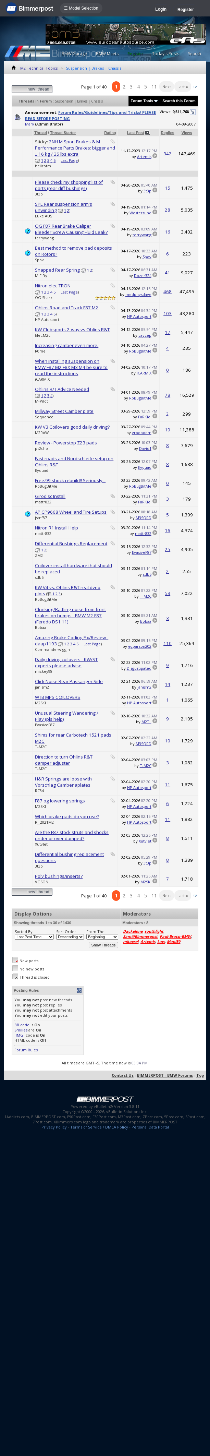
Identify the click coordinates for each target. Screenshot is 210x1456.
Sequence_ (45, 416)
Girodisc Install (50, 496)
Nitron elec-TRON (53, 286)
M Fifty (41, 275)
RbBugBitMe (140, 351)
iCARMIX (42, 379)
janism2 (42, 687)
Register (185, 9)
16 (167, 232)
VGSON (41, 881)
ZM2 (39, 555)
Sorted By (24, 931)
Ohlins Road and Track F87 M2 (66, 308)
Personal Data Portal (150, 1127)
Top (200, 1075)
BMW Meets (107, 54)
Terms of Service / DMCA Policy (99, 1127)
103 (167, 313)
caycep (144, 335)
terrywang (44, 237)
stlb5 (39, 577)
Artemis (144, 156)
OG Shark (43, 297)
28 (167, 210)
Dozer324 (142, 275)
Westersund (140, 212)
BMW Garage (74, 54)
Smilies (20, 1030)
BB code (21, 1024)
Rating (110, 133)
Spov (39, 259)
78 (167, 395)
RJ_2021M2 (44, 822)
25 (167, 549)
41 (167, 273)
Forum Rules (26, 1049)
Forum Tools (142, 101)
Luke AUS (43, 215)
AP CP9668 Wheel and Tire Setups (71, 512)
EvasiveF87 (141, 552)
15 (167, 188)
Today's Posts (165, 54)
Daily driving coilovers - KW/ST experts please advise (66, 662)
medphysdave (138, 294)
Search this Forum (179, 101)
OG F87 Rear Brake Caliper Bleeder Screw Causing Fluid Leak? (71, 229)
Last (182, 86)
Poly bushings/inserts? (59, 876)
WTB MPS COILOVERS (57, 697)
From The (95, 931)
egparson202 (139, 646)
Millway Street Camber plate (64, 411)
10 (167, 741)
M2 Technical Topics (39, 68)
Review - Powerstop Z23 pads (66, 443)
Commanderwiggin (52, 649)
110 (167, 643)
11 (154, 86)
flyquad (41, 470)
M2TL (146, 721)
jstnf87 (41, 517)
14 (167, 684)
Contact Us (123, 1075)
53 (167, 593)
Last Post (135, 133)
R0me (40, 351)
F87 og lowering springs (60, 801)
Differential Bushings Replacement (71, 543)
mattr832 (43, 501)
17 (167, 332)
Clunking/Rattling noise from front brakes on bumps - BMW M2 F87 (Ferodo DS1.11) (70, 615)
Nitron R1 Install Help (56, 528)
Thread (40, 133)
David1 (145, 448)
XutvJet (41, 844)
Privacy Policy (54, 1127)
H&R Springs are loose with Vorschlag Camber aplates (63, 782)
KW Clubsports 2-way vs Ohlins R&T (72, 329)
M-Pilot (41, 401)
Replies (167, 133)
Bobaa (40, 627)
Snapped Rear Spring (57, 270)
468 (167, 291)
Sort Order (66, 931)
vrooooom (141, 432)
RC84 (39, 790)
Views (187, 133)
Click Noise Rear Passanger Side (69, 681)
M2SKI (40, 702)
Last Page (69, 160)
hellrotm (43, 165)
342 (167, 154)
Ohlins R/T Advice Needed (62, 389)
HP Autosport (47, 319)
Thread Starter (63, 133)
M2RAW (42, 432)
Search (194, 54)
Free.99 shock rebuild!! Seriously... (70, 480)
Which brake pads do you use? (67, 816)
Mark (29, 124)
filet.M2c (42, 335)
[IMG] (19, 1035)
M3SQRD (143, 517)
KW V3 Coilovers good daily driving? (72, 427)
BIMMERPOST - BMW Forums (165, 1075)
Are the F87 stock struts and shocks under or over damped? (72, 835)
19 (167, 430)
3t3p (39, 193)
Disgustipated (139, 668)
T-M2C (145, 596)
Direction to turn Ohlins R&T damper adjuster (63, 760)
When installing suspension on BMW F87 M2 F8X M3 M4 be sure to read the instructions (71, 367)
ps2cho (41, 448)
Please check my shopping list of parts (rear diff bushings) (69, 185)
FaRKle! (144, 416)
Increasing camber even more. (66, 345)
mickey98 (43, 671)
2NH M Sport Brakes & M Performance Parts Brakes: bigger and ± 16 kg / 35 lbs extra (75, 148)
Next (166, 86)
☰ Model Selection (81, 8)
